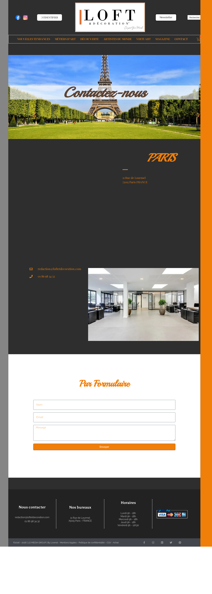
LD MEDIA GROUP (37, 542)
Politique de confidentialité (92, 542)
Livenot (54, 542)
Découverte (89, 39)
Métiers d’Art (65, 39)
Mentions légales (68, 542)
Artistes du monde (117, 39)
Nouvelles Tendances (33, 39)
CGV (109, 542)
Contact (181, 39)
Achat (116, 542)
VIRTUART (143, 39)
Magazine (162, 39)
